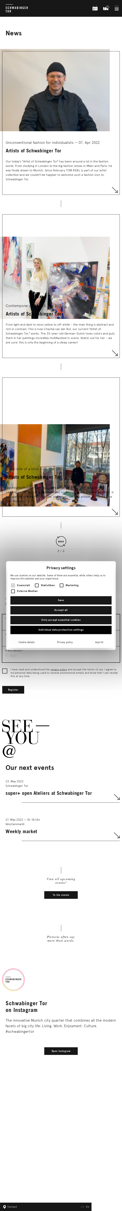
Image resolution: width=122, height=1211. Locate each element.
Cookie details (27, 619)
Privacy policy (65, 619)
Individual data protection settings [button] (61, 607)
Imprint (99, 619)
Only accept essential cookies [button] (61, 597)
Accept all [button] (61, 587)
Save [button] (61, 577)
